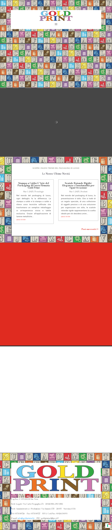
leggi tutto (20, 219)
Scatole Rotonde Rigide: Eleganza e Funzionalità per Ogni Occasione (78, 185)
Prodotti (84, 191)
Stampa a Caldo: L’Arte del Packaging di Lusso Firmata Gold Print (34, 185)
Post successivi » (89, 229)
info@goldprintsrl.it (26, 518)
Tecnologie (39, 191)
